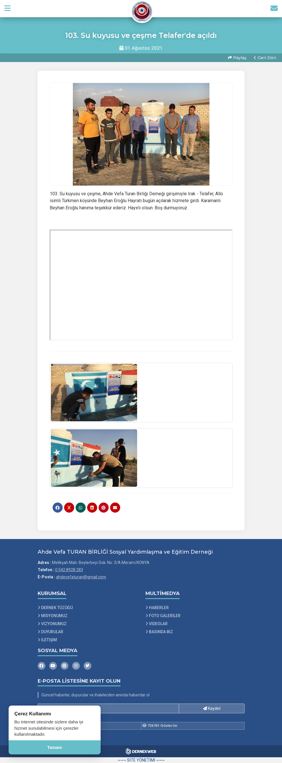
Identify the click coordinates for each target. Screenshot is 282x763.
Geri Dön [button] (265, 57)
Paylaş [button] (237, 57)
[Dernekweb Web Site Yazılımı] (141, 751)
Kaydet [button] (211, 708)
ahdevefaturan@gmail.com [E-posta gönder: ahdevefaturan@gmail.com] (81, 577)
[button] (7, 8)
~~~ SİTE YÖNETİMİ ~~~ (141, 760)
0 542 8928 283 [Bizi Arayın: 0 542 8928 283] (69, 569)
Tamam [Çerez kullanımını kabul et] (54, 747)
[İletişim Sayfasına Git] (274, 8)
